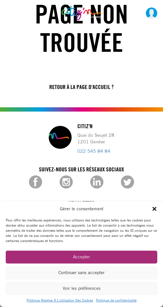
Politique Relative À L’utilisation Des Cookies (60, 300)
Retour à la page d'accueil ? (81, 87)
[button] (154, 209)
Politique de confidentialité (116, 300)
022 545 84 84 (93, 151)
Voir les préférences (82, 288)
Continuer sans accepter (81, 272)
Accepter (81, 256)
